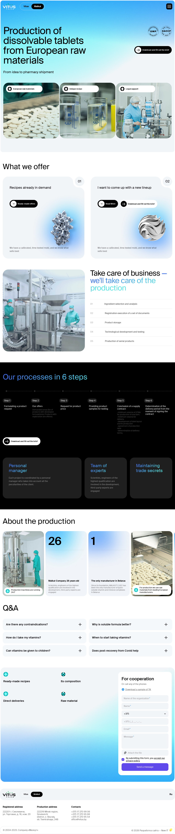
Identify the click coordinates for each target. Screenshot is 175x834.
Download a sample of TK (136, 689)
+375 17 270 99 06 (80, 811)
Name (127, 706)
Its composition (71, 681)
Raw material (69, 701)
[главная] (9, 6)
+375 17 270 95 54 (80, 816)
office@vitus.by (78, 819)
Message (128, 736)
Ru (171, 794)
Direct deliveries (13, 701)
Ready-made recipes (16, 681)
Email (126, 729)
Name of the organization (136, 698)
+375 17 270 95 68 (80, 814)
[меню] (169, 6)
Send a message (145, 766)
